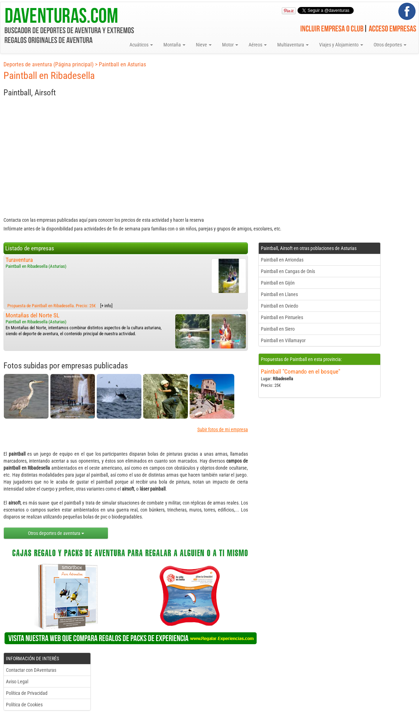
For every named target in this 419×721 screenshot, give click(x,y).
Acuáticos (141, 44)
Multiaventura (293, 44)
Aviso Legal (17, 681)
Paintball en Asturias (122, 64)
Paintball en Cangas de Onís (288, 271)
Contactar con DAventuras (31, 670)
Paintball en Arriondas (282, 260)
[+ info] (106, 305)
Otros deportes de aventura (56, 533)
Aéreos (258, 44)
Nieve (204, 44)
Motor (230, 44)
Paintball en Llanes (279, 294)
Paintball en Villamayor (283, 340)
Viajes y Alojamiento (341, 44)
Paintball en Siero (278, 329)
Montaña (174, 44)
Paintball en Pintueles (282, 317)
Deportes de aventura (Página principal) (48, 64)
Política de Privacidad (26, 693)
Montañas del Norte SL (32, 315)
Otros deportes (390, 44)
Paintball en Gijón (278, 283)
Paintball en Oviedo (279, 306)
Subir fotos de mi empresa (222, 429)
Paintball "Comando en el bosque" (300, 371)
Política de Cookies (24, 704)
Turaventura (19, 259)
